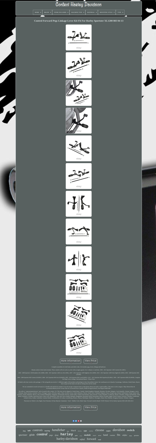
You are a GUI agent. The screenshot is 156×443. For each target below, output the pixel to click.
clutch (94, 435)
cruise (81, 435)
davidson (119, 430)
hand (105, 435)
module (87, 435)
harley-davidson (67, 438)
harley (66, 434)
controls (38, 430)
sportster (23, 435)
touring (47, 431)
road (99, 439)
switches (91, 431)
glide (32, 434)
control (42, 434)
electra (80, 431)
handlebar (58, 430)
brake (130, 435)
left (29, 431)
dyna (56, 435)
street (99, 435)
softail (82, 439)
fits (118, 434)
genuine (136, 435)
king (24, 431)
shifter (124, 435)
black (73, 430)
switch (131, 430)
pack (76, 435)
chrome (99, 430)
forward (91, 438)
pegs (51, 435)
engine (108, 431)
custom (112, 435)
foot (68, 431)
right (85, 431)
